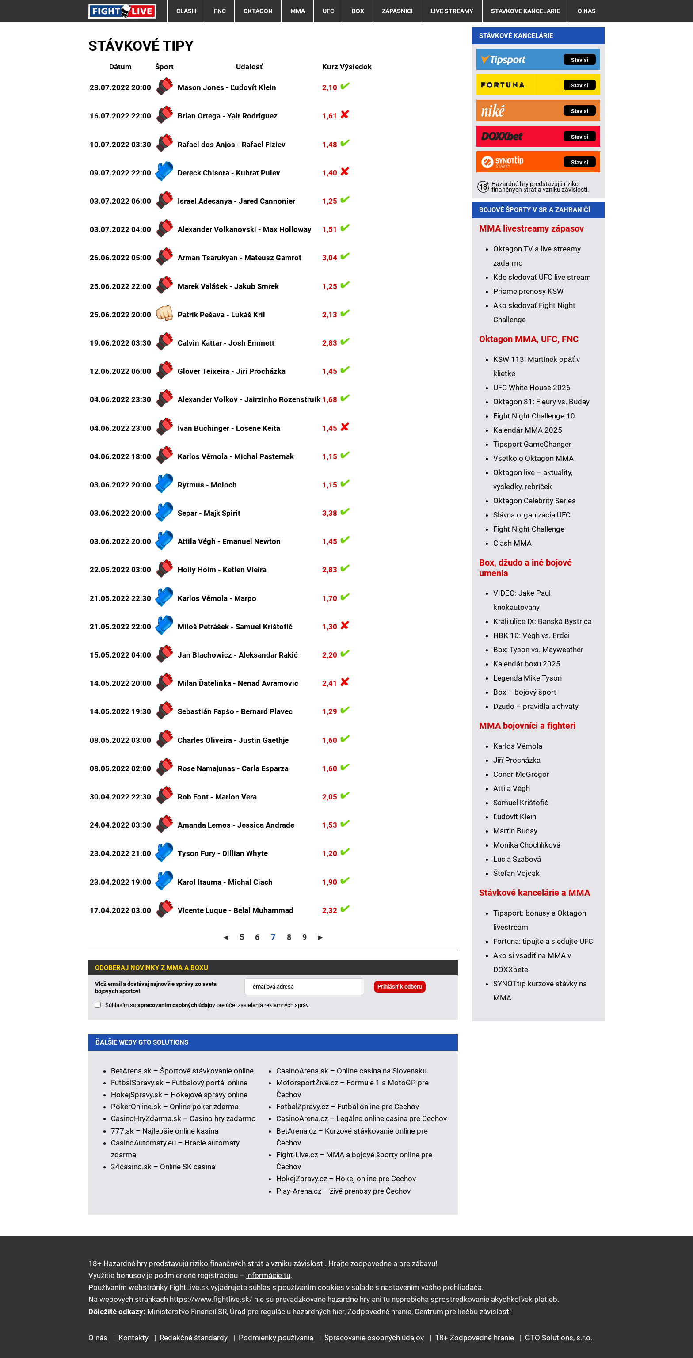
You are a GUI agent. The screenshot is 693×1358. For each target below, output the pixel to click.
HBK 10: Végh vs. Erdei (531, 635)
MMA (297, 11)
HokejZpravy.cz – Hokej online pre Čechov (346, 1178)
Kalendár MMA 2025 (527, 430)
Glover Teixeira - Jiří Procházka (232, 371)
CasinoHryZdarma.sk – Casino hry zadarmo (183, 1118)
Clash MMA (512, 543)
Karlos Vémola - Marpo (217, 598)
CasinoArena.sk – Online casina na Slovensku (351, 1070)
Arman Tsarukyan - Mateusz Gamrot (239, 257)
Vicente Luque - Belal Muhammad (235, 910)
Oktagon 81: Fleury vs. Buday (541, 401)
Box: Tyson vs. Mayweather (538, 649)
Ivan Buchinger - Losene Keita (229, 428)
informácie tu (268, 1275)
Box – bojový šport (524, 692)
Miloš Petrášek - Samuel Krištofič (235, 626)
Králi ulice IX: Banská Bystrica (542, 621)
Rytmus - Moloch (207, 484)
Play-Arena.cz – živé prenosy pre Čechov (343, 1191)
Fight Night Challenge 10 (534, 415)
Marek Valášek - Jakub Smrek (228, 286)
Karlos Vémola (517, 746)
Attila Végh (511, 788)
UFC (328, 11)
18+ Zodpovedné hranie (474, 1337)
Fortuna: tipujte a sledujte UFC (543, 941)
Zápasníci (397, 11)
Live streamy (451, 11)
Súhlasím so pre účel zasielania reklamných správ (206, 1005)
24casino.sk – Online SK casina (163, 1166)
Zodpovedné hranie (379, 1311)
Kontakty (133, 1337)
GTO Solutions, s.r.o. (558, 1337)
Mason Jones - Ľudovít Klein (227, 87)
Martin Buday (515, 830)
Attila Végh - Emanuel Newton (229, 541)
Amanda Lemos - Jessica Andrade (236, 825)
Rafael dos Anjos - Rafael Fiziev (232, 144)
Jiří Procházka (517, 760)
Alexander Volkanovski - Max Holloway (245, 229)
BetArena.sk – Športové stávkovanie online (182, 1070)
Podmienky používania (276, 1337)
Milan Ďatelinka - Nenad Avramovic (238, 683)
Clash (186, 11)
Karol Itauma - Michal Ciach (225, 882)
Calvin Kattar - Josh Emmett (226, 343)
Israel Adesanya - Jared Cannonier (236, 201)
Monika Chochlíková (526, 845)
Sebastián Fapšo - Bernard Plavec (235, 711)
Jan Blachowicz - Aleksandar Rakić (238, 654)
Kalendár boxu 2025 (526, 663)
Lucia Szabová (517, 859)
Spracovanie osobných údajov (374, 1337)
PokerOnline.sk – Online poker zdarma (175, 1106)
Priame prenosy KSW (528, 291)
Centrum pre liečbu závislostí (463, 1311)
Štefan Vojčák (516, 873)
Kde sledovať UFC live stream (542, 277)
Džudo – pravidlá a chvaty (536, 706)
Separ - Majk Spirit (209, 513)
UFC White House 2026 (532, 387)
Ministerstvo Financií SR (187, 1311)
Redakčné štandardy (194, 1337)
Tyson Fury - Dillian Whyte (223, 853)
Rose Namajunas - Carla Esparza (233, 768)
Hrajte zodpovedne (360, 1263)
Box (358, 11)
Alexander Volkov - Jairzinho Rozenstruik (249, 399)
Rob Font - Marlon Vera (217, 796)
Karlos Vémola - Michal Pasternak (236, 456)
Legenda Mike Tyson (527, 677)
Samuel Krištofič (520, 802)
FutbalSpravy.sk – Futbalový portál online (179, 1082)
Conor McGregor (521, 774)
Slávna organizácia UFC (532, 514)
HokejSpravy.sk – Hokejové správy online (179, 1094)
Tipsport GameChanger (532, 444)
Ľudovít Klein (514, 816)
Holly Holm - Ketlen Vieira (222, 569)
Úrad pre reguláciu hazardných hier (287, 1311)
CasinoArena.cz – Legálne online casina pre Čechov (361, 1118)
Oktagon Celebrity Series (534, 500)
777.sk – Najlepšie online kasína (164, 1130)
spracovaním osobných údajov (176, 1005)
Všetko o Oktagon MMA (533, 458)
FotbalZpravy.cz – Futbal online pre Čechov (347, 1106)
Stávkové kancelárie (525, 11)
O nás (587, 11)
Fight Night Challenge (528, 529)
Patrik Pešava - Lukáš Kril (221, 314)
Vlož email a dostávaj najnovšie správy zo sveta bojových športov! (156, 987)
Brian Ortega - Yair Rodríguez (228, 115)
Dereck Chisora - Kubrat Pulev (229, 172)
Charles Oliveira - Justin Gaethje (233, 740)
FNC (220, 11)
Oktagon (258, 11)
